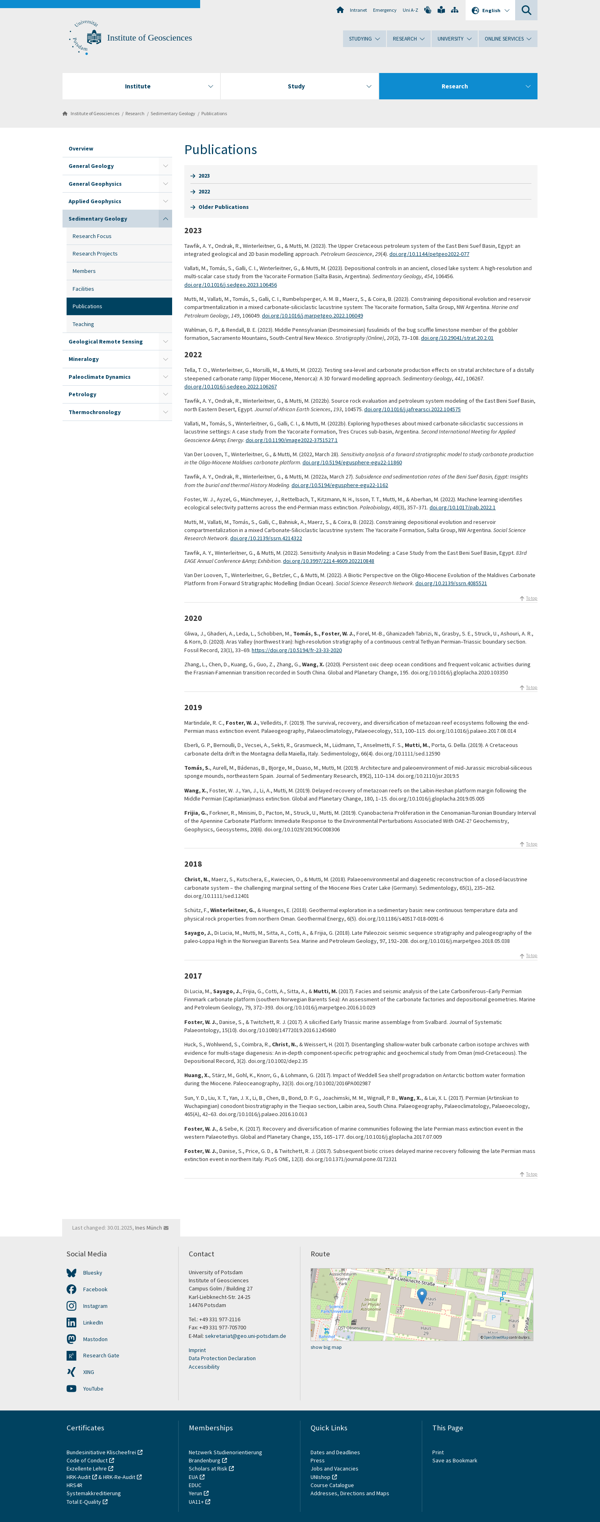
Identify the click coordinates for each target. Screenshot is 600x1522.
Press (318, 1460)
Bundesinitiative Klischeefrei (101, 1452)
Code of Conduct (87, 1460)
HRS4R (74, 1485)
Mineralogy (84, 359)
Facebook (95, 1289)
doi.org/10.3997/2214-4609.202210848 (328, 561)
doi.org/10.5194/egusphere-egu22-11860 (352, 462)
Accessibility (204, 1366)
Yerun (195, 1493)
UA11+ (196, 1501)
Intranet (358, 10)
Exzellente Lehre (87, 1468)
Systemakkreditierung (94, 1493)
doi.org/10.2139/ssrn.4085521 (451, 583)
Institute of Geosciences (149, 38)
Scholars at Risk (208, 1468)
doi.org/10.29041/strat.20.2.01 (457, 337)
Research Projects (95, 253)
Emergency (385, 10)
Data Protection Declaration (222, 1358)
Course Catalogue (332, 1485)
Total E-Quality (84, 1501)
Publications (214, 113)
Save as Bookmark (454, 1460)
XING (88, 1372)
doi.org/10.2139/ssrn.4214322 (266, 538)
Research (135, 113)
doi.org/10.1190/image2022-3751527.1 (292, 440)
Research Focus (92, 236)
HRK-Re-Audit (119, 1477)
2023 (204, 175)
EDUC (195, 1485)
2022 (204, 191)
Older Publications (224, 206)
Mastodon (95, 1339)
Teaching (83, 324)
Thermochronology (95, 412)
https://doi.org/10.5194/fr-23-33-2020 (297, 650)
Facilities (83, 288)
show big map (326, 1347)
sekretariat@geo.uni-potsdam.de (245, 1336)
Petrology (82, 394)
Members (84, 271)
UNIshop (320, 1477)
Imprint (197, 1350)
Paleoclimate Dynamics (100, 376)
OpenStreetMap (496, 1337)
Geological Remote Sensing (106, 341)
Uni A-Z (410, 10)
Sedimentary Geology (173, 113)
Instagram (95, 1305)
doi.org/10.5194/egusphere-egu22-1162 (339, 485)
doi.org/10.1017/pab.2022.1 (462, 507)
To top (531, 598)
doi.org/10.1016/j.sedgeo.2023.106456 (230, 284)
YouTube (93, 1388)
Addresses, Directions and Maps (350, 1493)
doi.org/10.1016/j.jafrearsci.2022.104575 (412, 409)
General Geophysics (95, 183)
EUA (193, 1477)
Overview (81, 148)
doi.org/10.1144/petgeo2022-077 (429, 254)
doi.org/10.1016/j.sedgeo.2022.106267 (230, 386)
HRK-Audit (79, 1477)
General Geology (91, 166)
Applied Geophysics (95, 201)
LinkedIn (93, 1322)
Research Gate (101, 1355)
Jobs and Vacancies (334, 1468)
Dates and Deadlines (335, 1452)
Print (438, 1452)
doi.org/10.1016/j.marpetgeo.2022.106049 (312, 315)
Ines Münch (148, 1227)
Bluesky (92, 1272)
